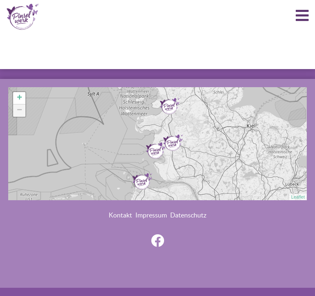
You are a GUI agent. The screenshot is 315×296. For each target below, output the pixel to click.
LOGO (22, 16)
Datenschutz (188, 215)
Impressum (151, 215)
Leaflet (298, 196)
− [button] (19, 110)
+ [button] (19, 98)
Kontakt (120, 215)
